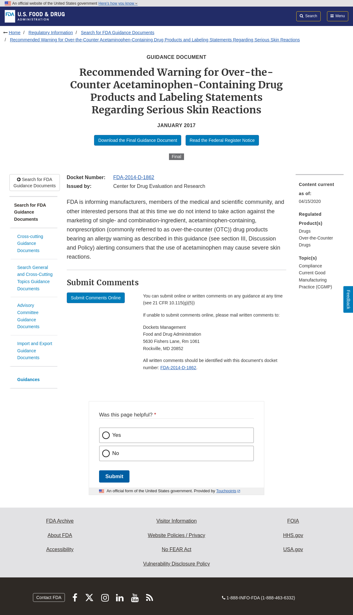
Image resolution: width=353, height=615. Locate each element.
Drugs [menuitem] (304, 231)
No (115, 453)
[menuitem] (320, 195)
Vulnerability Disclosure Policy (176, 563)
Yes (116, 435)
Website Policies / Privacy (176, 535)
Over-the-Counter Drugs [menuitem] (316, 241)
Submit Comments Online (96, 297)
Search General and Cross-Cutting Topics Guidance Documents (35, 278)
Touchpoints (226, 491)
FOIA (293, 521)
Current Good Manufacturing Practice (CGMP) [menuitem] (315, 279)
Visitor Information (176, 521)
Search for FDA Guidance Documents (117, 32)
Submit (114, 476)
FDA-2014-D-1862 (133, 177)
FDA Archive (60, 521)
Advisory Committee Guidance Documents (28, 316)
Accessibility (59, 549)
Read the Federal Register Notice (222, 140)
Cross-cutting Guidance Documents (30, 243)
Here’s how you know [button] (118, 3)
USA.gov (293, 549)
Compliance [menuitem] (310, 265)
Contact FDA (48, 597)
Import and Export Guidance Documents (34, 350)
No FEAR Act (176, 549)
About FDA (60, 535)
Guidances (28, 379)
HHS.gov (293, 535)
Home (14, 32)
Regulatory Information (51, 32)
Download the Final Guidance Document (137, 140)
